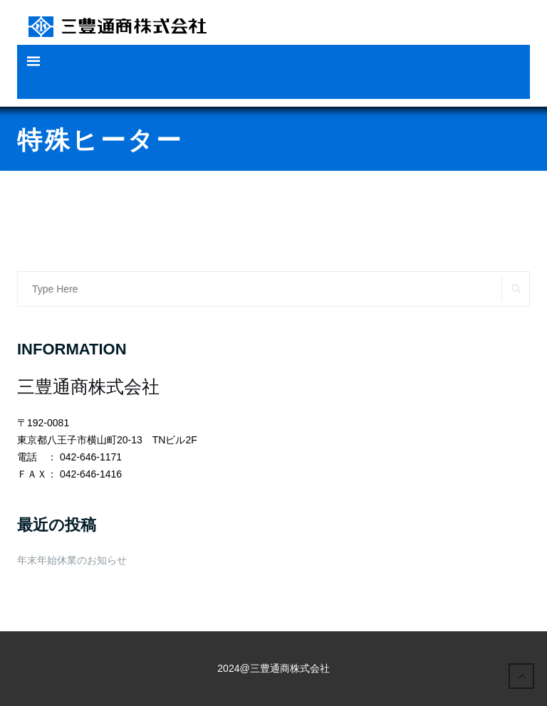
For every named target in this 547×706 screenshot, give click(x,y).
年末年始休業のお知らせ (72, 560)
